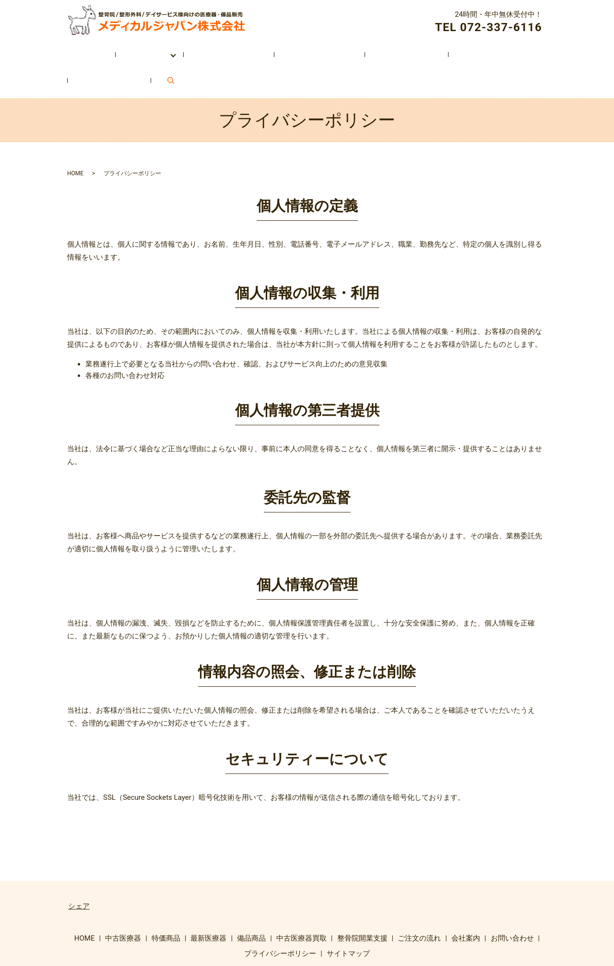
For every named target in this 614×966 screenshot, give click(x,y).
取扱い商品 (134, 49)
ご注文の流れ (358, 49)
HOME (80, 49)
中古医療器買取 (210, 49)
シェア (79, 869)
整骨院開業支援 (286, 49)
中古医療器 (123, 902)
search (537, 49)
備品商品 (251, 902)
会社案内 (420, 49)
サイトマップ (348, 916)
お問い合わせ (482, 49)
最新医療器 (208, 902)
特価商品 (166, 902)
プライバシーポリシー (280, 916)
